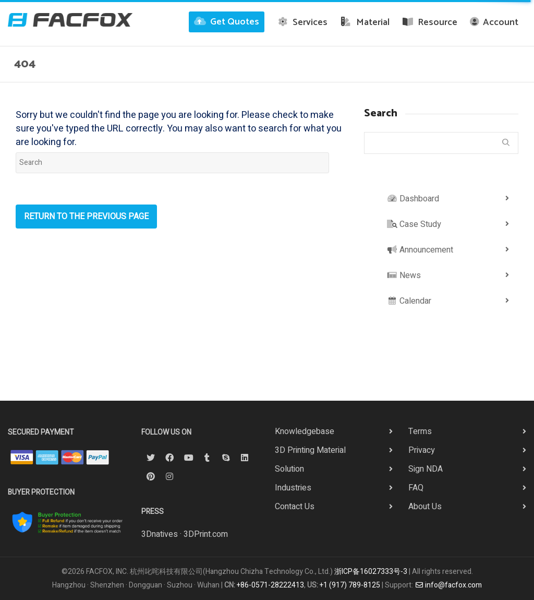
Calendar (409, 301)
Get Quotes (226, 22)
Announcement (420, 250)
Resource (430, 22)
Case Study (414, 224)
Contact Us (294, 506)
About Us (425, 506)
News (404, 275)
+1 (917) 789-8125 (350, 585)
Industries (293, 488)
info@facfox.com (448, 585)
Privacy (421, 450)
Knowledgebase (304, 431)
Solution (289, 469)
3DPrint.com (206, 534)
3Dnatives (159, 534)
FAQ (415, 488)
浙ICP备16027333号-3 (370, 571)
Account (494, 22)
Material (365, 22)
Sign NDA (425, 469)
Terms (420, 431)
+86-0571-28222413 (270, 585)
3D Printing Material (310, 450)
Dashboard (413, 199)
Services (302, 22)
